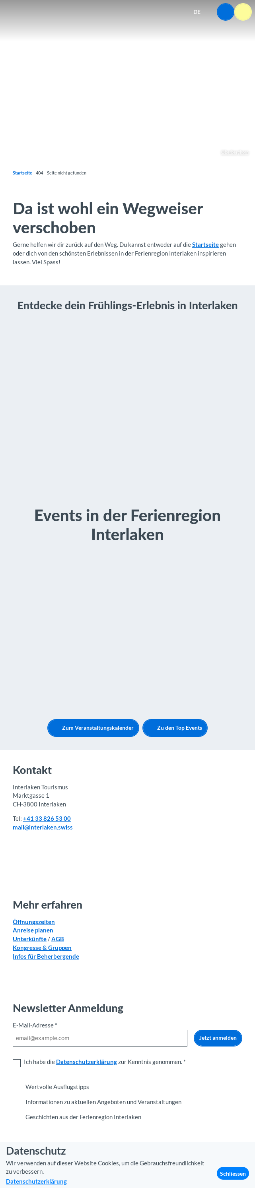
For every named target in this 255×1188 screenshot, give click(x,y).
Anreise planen (33, 930)
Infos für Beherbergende (46, 956)
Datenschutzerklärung (86, 1061)
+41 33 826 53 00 (47, 818)
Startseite (22, 173)
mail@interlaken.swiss (43, 827)
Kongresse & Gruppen (42, 947)
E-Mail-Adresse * (35, 1025)
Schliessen (233, 1173)
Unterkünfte (30, 939)
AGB (57, 939)
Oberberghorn (235, 152)
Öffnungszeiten (34, 921)
